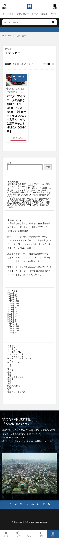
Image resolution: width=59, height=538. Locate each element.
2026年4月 (12, 293)
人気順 (16, 64)
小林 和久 (31, 261)
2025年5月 (12, 316)
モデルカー (21, 35)
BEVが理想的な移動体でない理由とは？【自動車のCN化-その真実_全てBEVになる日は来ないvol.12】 (28, 205)
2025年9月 (12, 307)
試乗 (9, 387)
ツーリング (12, 360)
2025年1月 (12, 324)
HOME (8, 35)
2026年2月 (12, 297)
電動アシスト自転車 (16, 391)
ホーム (6, 534)
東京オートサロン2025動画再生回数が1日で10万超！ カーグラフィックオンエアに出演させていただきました (29, 257)
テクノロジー (23, 13)
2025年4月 (12, 318)
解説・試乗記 (13, 385)
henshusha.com (38, 522)
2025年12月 (13, 301)
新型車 (44, 13)
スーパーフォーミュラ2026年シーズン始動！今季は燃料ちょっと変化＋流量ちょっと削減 (29, 189)
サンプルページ (12, 516)
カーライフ (12, 350)
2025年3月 (12, 320)
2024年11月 (13, 328)
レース (35, 13)
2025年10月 (13, 305)
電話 (41, 534)
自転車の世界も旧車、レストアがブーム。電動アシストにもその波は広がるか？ (28, 185)
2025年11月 (13, 303)
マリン (10, 369)
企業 (9, 375)
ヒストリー (12, 367)
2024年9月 (12, 332)
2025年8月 (12, 309)
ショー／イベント (18, 78)
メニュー (29, 534)
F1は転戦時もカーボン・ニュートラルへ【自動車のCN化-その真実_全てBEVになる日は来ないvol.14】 (29, 194)
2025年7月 (12, 311)
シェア (18, 534)
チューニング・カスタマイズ (20, 358)
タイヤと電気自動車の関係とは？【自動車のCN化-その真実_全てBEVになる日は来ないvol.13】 (29, 199)
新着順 (8, 64)
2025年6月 (12, 314)
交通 (9, 373)
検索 (9, 163)
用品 (9, 381)
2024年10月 (13, 330)
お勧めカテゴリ (27, 64)
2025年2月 (12, 322)
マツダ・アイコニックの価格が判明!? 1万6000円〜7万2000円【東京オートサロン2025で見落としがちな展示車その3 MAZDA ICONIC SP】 (16, 114)
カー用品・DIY (14, 352)
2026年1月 (12, 299)
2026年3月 (12, 295)
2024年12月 (13, 326)
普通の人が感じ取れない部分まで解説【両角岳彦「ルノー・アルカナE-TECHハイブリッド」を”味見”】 (28, 227)
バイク (11, 13)
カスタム (11, 348)
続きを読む (18, 137)
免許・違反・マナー (16, 377)
